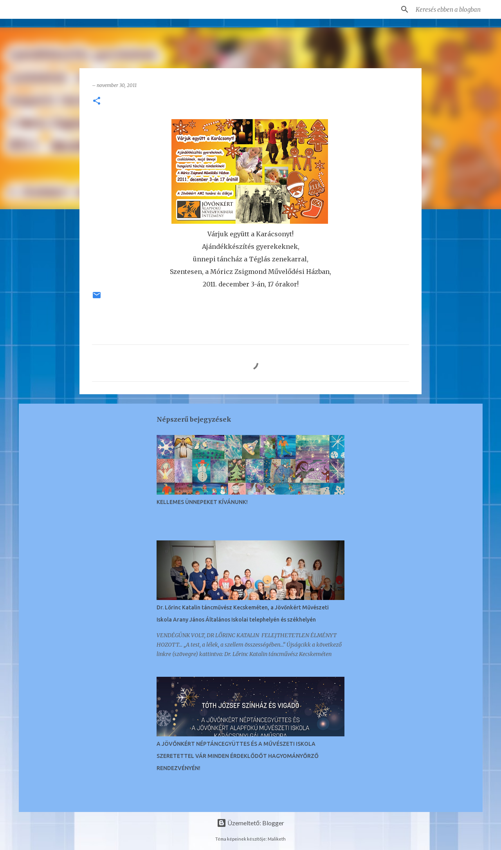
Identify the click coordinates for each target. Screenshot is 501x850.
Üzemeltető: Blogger (250, 822)
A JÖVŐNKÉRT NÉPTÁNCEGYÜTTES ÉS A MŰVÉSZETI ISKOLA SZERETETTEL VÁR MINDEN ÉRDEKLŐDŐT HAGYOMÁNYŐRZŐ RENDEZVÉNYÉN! (238, 756)
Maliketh (277, 838)
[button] (96, 101)
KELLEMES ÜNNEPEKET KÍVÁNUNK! (202, 502)
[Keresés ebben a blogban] (454, 9)
